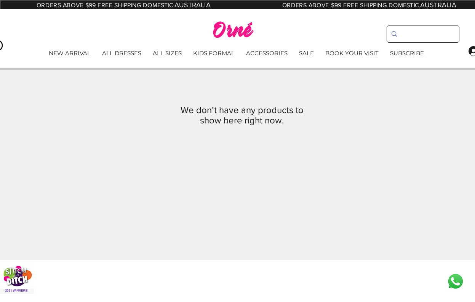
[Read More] (237, 53)
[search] (422, 34)
